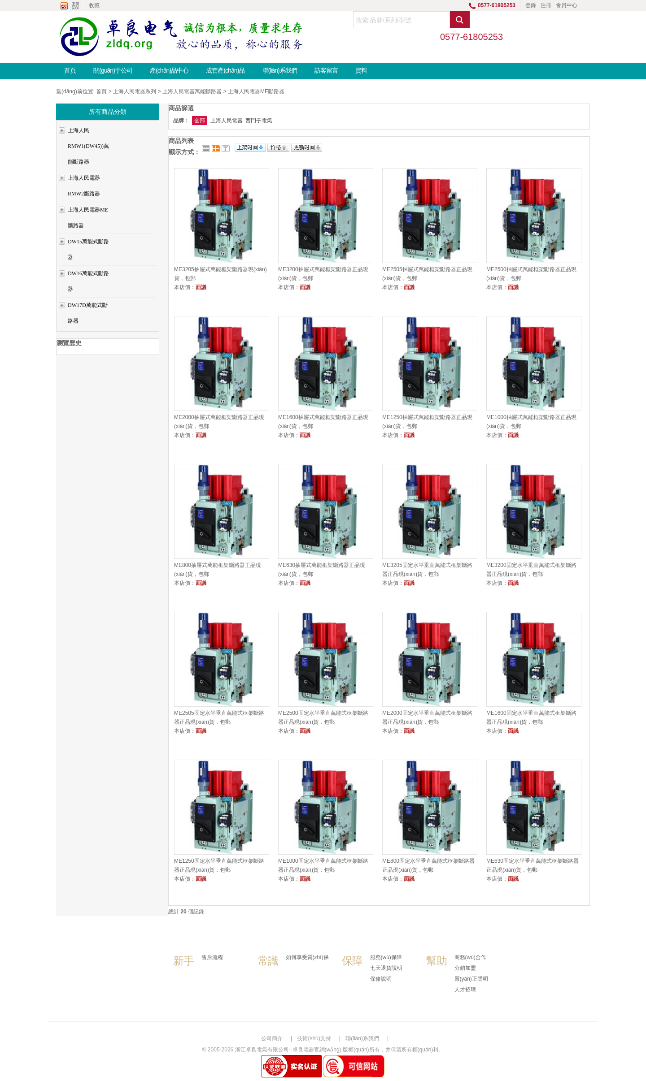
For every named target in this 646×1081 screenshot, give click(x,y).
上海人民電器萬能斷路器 (192, 91)
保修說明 (381, 979)
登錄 (530, 5)
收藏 (94, 5)
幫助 (436, 961)
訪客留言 (326, 70)
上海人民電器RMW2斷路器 (84, 186)
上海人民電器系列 (134, 91)
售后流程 (212, 957)
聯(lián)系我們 (279, 70)
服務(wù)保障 (386, 957)
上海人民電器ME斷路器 (256, 91)
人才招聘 (465, 989)
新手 (183, 961)
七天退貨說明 (386, 968)
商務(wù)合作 (470, 957)
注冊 (546, 5)
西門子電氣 (258, 120)
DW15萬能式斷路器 (88, 249)
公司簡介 (272, 1038)
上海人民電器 (226, 120)
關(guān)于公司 (112, 70)
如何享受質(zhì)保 (307, 957)
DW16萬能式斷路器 (88, 281)
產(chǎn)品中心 (169, 70)
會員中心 (566, 5)
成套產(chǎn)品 (225, 70)
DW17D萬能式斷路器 (88, 313)
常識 (268, 961)
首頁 (70, 70)
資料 (361, 70)
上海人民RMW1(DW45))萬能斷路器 (88, 146)
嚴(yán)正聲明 (471, 979)
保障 (352, 961)
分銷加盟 (465, 968)
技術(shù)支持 (314, 1038)
